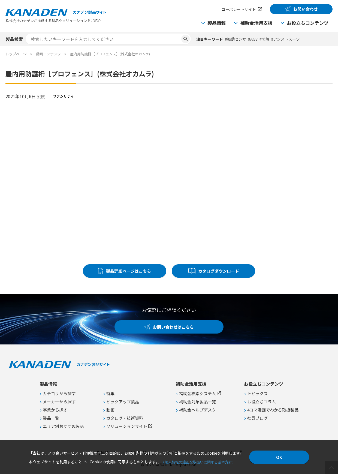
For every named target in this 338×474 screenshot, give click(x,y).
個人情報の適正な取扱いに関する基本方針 (198, 462)
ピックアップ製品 (122, 401)
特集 (110, 393)
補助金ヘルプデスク (197, 410)
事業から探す (55, 410)
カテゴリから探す (59, 393)
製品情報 (216, 22)
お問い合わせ (305, 9)
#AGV (253, 39)
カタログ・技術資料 (124, 418)
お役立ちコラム (261, 401)
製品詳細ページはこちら (128, 271)
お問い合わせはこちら (173, 327)
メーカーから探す (59, 401)
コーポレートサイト (239, 9)
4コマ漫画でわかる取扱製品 (272, 410)
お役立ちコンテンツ (307, 22)
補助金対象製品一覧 (197, 401)
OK (279, 457)
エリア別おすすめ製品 (63, 426)
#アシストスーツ (285, 39)
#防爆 (264, 39)
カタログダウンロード (218, 271)
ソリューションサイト (126, 426)
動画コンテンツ (48, 53)
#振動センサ (235, 39)
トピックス (257, 393)
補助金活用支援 (256, 22)
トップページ (16, 53)
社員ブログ (257, 418)
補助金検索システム (197, 393)
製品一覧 (51, 418)
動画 (110, 410)
